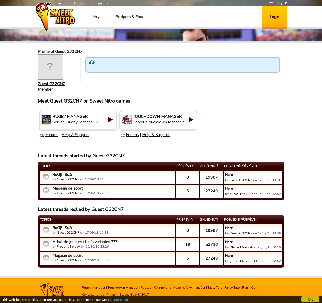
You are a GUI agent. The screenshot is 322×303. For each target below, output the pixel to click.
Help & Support (75, 135)
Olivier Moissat (241, 247)
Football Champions (156, 287)
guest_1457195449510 (248, 194)
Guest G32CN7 (51, 84)
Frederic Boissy (68, 246)
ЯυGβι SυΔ (62, 174)
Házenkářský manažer (189, 287)
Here (229, 174)
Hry (96, 17)
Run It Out (249, 287)
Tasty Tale (215, 287)
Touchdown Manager (123, 287)
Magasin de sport (67, 188)
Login (274, 17)
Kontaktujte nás (93, 294)
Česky (276, 3)
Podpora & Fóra (129, 17)
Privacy (111, 294)
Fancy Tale (232, 287)
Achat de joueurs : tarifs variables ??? (84, 242)
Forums (51, 135)
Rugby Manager (93, 287)
